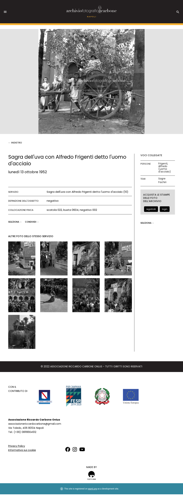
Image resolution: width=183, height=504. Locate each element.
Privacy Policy (16, 446)
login (164, 209)
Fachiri (162, 182)
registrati (151, 209)
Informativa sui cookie (22, 450)
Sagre (161, 178)
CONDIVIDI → (32, 221)
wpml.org (92, 489)
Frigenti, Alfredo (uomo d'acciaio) (164, 167)
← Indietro (15, 142)
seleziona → (15, 221)
